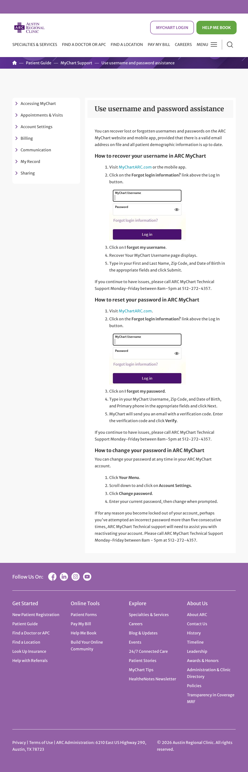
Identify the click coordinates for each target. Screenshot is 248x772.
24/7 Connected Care (148, 651)
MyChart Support (76, 62)
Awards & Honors (203, 660)
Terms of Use (41, 742)
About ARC (197, 614)
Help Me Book (216, 27)
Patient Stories (142, 660)
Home (14, 63)
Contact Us (197, 623)
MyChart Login (172, 27)
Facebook (52, 577)
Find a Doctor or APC (84, 44)
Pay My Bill (159, 44)
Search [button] (230, 45)
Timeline (195, 642)
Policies (194, 685)
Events (135, 642)
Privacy (19, 742)
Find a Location (127, 44)
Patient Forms (84, 614)
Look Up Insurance (29, 651)
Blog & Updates (143, 633)
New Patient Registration (35, 614)
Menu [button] (202, 44)
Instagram (75, 577)
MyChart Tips (141, 669)
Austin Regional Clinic (29, 28)
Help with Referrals (30, 660)
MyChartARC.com (135, 167)
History (194, 633)
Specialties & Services (149, 614)
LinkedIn (64, 577)
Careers (183, 44)
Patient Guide (38, 62)
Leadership (197, 651)
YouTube (87, 577)
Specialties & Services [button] (34, 44)
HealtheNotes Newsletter (152, 678)
